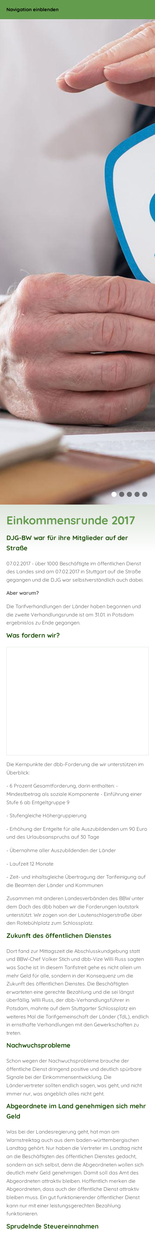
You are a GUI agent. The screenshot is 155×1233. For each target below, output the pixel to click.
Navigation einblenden (32, 9)
